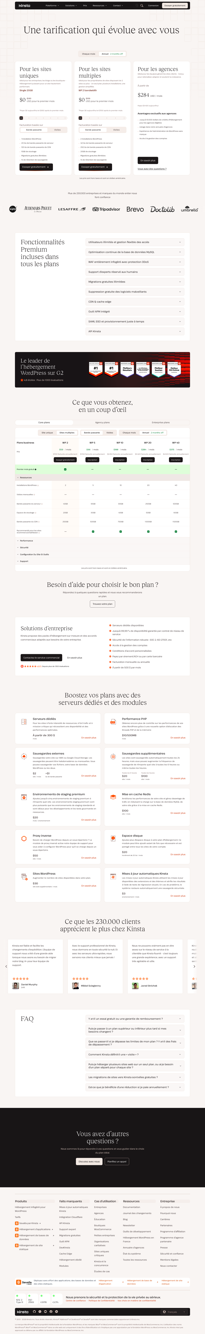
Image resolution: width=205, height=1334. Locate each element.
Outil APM (64, 1241)
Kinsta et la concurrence (101, 1263)
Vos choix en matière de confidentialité (137, 1300)
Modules (64, 1265)
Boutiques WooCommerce (102, 1227)
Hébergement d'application (105, 1282)
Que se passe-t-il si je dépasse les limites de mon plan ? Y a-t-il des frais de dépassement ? (132, 1043)
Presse (164, 1247)
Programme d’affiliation (172, 1231)
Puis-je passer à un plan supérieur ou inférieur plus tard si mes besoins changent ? (127, 1030)
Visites (57, 129)
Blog (125, 1219)
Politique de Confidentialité (102, 1300)
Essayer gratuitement (175, 5)
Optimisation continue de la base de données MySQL (121, 252)
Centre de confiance (76, 1300)
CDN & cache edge (100, 301)
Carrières (165, 1219)
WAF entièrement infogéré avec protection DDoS (119, 262)
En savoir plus (148, 160)
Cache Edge (65, 1253)
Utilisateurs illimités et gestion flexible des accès (119, 242)
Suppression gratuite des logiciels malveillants (118, 291)
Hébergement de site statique (31, 1247)
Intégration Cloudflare (70, 1217)
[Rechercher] (142, 5)
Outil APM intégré (99, 311)
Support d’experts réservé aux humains (113, 271)
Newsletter (129, 1225)
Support (24, 561)
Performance (26, 540)
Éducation (99, 1219)
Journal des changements (137, 1213)
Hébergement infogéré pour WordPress (30, 1209)
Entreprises (100, 1207)
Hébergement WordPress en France (138, 1239)
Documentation (131, 1207)
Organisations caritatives (101, 1243)
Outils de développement (137, 1231)
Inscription (92, 460)
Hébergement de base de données (139, 1282)
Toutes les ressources (135, 1259)
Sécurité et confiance (172, 1253)
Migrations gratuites (69, 1235)
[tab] (44, 422)
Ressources (26, 477)
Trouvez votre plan (102, 603)
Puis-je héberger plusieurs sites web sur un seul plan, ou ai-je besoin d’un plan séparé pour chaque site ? (131, 1066)
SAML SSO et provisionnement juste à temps (116, 321)
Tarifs (17, 1217)
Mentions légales (169, 1259)
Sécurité (24, 547)
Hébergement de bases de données (34, 1237)
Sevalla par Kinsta (28, 1223)
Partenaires (166, 1225)
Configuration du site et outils (34, 554)
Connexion (153, 5)
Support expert (67, 1229)
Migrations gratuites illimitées (107, 281)
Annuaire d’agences (133, 1247)
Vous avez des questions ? (152, 168)
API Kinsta (95, 331)
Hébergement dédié (70, 1259)
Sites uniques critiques (101, 1253)
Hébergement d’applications (34, 1229)
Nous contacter (168, 1265)
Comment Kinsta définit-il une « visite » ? (114, 1054)
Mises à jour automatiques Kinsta (73, 1209)
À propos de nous (170, 1207)
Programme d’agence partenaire (172, 1239)
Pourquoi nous (168, 1213)
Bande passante (34, 129)
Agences (99, 1213)
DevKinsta (64, 1247)
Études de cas (102, 1271)
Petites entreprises (104, 1235)
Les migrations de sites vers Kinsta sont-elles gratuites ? (123, 1077)
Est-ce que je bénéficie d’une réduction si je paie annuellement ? (129, 1087)
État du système (132, 1253)
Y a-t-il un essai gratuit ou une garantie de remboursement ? (126, 1018)
